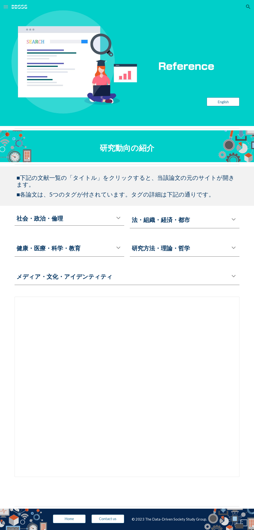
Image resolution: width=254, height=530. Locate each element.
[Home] (69, 518)
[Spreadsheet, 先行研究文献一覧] (127, 387)
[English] (223, 101)
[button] (6, 6)
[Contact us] (108, 518)
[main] (127, 146)
